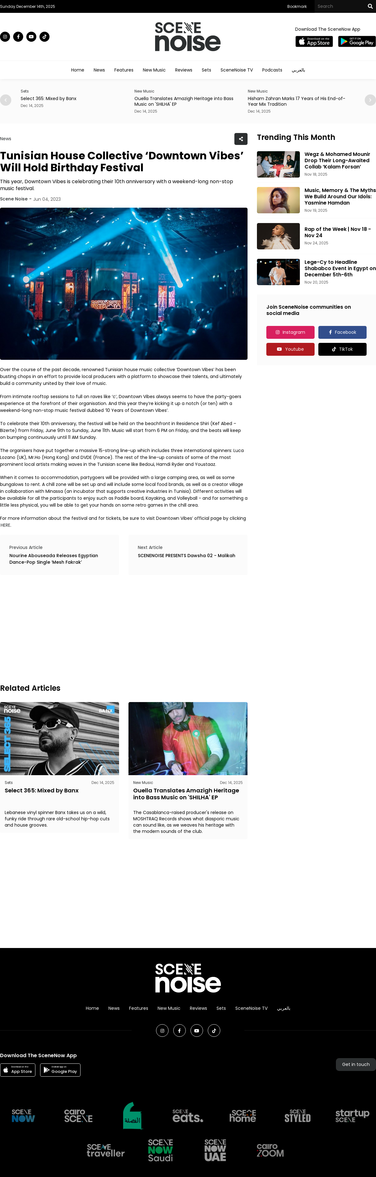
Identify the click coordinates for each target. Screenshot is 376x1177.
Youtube (294, 349)
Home (77, 70)
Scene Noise (14, 199)
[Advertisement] (90, 628)
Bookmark (297, 6)
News (99, 70)
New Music (154, 70)
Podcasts (272, 70)
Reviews (183, 70)
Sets (206, 70)
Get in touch (356, 1064)
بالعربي (298, 70)
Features (123, 70)
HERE (5, 525)
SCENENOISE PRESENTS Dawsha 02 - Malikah (186, 555)
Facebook (345, 332)
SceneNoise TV (237, 70)
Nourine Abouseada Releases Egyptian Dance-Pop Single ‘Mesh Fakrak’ (53, 558)
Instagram (294, 332)
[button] (370, 100)
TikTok (346, 349)
